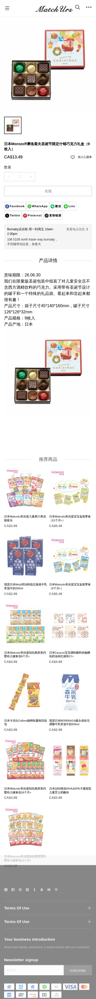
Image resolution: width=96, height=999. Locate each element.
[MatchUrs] (54, 8)
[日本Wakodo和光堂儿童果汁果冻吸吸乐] (25, 513)
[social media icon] (6, 901)
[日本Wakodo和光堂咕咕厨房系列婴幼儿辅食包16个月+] (25, 785)
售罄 (48, 191)
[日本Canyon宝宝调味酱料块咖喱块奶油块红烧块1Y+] (70, 649)
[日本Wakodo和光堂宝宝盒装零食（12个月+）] (70, 513)
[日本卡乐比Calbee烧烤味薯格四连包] (25, 717)
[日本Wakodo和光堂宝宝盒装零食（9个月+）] (70, 581)
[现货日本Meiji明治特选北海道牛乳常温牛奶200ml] (25, 581)
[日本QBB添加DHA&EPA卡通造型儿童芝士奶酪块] (70, 785)
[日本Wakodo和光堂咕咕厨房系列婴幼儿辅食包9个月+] (25, 649)
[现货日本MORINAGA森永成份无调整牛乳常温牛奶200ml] (70, 717)
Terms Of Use (16, 919)
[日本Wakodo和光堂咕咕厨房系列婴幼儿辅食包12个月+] (25, 853)
